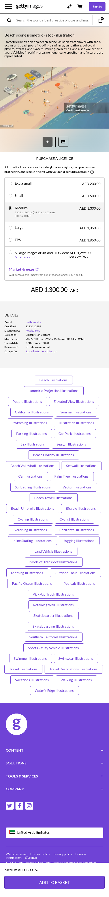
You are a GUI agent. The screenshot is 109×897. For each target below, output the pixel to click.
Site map (31, 857)
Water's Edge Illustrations (54, 690)
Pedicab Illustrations (80, 583)
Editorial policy (40, 854)
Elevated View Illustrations (74, 401)
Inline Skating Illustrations (32, 540)
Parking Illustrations (31, 433)
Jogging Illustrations (79, 540)
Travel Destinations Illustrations (73, 669)
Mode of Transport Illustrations (53, 562)
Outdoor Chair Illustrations (75, 573)
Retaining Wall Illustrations (53, 605)
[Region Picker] (54, 833)
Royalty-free (33, 330)
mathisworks (33, 322)
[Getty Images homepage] (29, 6)
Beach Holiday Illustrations (54, 455)
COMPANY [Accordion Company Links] (54, 789)
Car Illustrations (30, 476)
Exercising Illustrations (30, 530)
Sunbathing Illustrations (33, 487)
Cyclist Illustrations (75, 519)
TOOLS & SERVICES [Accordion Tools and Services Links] (54, 776)
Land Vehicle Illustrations (53, 551)
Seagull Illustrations (71, 444)
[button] (54, 98)
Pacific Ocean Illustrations (32, 583)
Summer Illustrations (76, 412)
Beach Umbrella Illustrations (33, 508)
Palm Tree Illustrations (71, 476)
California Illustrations (32, 412)
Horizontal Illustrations (77, 530)
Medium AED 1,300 (21, 881)
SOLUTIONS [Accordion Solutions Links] (54, 763)
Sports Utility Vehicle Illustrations (53, 648)
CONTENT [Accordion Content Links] (54, 750)
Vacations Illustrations (32, 680)
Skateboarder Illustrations (54, 615)
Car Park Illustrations (74, 433)
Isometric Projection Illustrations (53, 390)
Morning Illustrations (27, 573)
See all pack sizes (25, 257)
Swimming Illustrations (30, 423)
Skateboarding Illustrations (54, 626)
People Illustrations (28, 401)
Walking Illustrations (76, 680)
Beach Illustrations (53, 380)
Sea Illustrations (33, 444)
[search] (11, 20)
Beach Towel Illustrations (53, 498)
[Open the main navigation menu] (8, 6)
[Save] (48, 142)
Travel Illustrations (23, 669)
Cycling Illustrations (33, 519)
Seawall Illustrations (81, 465)
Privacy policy (62, 854)
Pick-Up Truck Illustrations (54, 594)
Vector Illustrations (77, 487)
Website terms (16, 854)
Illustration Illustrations (77, 423)
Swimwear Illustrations (76, 658)
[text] (53, 20)
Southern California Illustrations (53, 637)
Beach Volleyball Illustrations (32, 465)
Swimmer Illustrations (30, 658)
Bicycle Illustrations (81, 508)
